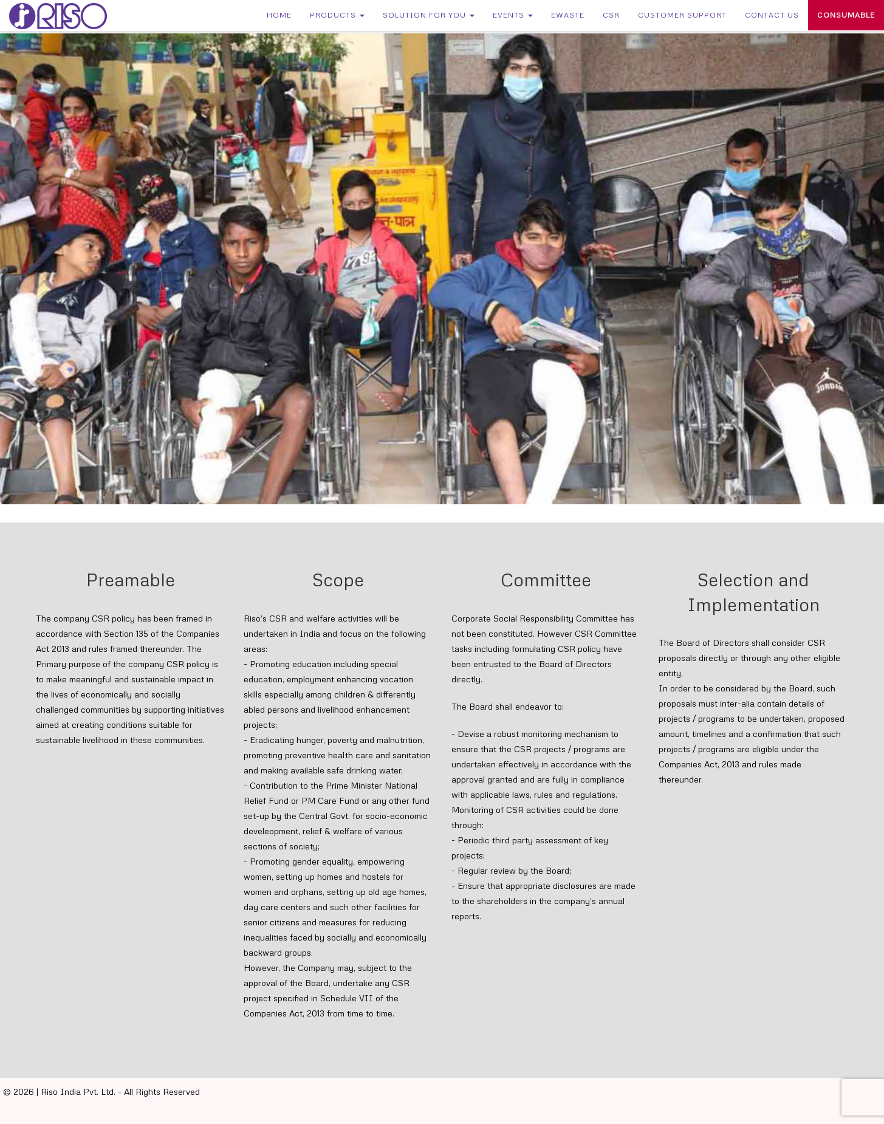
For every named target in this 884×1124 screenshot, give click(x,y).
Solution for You (429, 14)
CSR (611, 14)
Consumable (846, 14)
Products (337, 14)
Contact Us (772, 14)
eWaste (567, 14)
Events (513, 14)
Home (279, 14)
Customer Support (682, 14)
